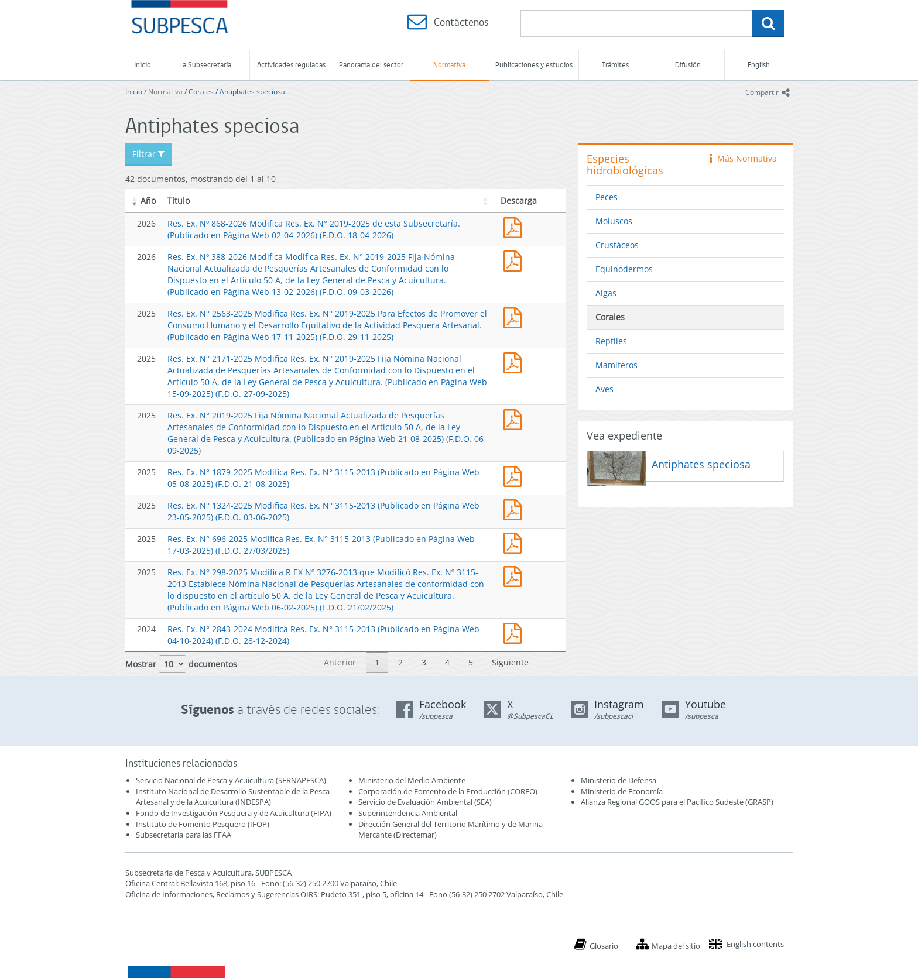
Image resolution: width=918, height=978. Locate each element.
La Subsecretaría (205, 64)
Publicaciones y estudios (534, 64)
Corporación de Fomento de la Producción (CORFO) (447, 791)
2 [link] (400, 662)
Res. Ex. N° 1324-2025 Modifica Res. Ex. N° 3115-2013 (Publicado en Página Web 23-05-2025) (515, 508)
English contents (755, 944)
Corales (201, 92)
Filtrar (148, 153)
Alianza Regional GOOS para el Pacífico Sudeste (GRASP (676, 802)
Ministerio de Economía (622, 791)
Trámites (615, 64)
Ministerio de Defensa (618, 780)
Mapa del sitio (676, 946)
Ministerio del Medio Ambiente (411, 780)
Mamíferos (616, 364)
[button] (134, 201)
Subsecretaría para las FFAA (183, 834)
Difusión (688, 64)
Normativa (449, 64)
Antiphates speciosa (252, 92)
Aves (604, 388)
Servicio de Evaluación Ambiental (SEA (423, 802)
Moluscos (613, 221)
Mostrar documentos (181, 664)
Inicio (142, 64)
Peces (606, 197)
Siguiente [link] (510, 662)
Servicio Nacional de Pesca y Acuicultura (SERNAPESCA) (231, 780)
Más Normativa (743, 158)
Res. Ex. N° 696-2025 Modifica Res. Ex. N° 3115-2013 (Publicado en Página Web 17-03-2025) (515, 542)
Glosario (604, 946)
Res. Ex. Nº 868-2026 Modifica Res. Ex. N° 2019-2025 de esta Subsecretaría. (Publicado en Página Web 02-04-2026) (515, 226)
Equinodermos (624, 268)
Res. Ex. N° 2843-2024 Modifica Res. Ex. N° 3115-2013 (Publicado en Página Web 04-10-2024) (515, 632)
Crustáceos (617, 244)
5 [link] (470, 662)
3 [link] (424, 662)
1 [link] (377, 662)
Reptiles (611, 340)
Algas (605, 292)
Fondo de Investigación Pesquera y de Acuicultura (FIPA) (233, 813)
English (759, 64)
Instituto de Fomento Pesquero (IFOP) (202, 824)
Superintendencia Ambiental (407, 813)
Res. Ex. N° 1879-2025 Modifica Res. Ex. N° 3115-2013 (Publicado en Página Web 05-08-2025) (515, 475)
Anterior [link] (340, 662)
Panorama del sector (371, 64)
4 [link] (447, 662)
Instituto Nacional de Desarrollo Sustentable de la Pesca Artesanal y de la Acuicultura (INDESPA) (233, 797)
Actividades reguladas (291, 64)
